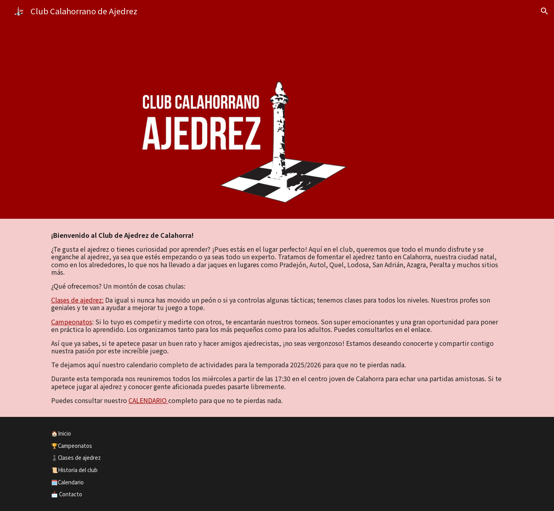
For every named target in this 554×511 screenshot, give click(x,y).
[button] (544, 11)
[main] (277, 317)
